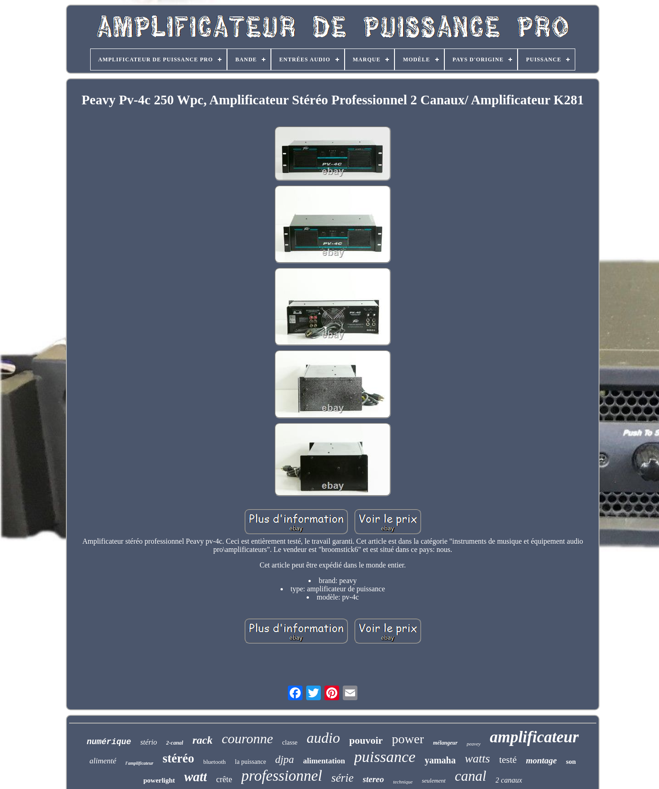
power (408, 739)
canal (470, 776)
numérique (108, 741)
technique (403, 781)
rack (202, 740)
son (571, 761)
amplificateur (534, 737)
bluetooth (214, 761)
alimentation (324, 761)
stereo (373, 779)
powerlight (159, 780)
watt (195, 776)
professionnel (281, 775)
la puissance (250, 761)
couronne (247, 738)
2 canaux (509, 780)
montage (541, 760)
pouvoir (366, 740)
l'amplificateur (139, 763)
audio (323, 738)
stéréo (178, 758)
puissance (385, 756)
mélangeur (445, 743)
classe (289, 742)
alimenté (103, 761)
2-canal (174, 743)
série (342, 778)
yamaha (440, 760)
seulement (434, 780)
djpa (284, 759)
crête (224, 779)
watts (477, 758)
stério (148, 742)
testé (508, 759)
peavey (474, 743)
